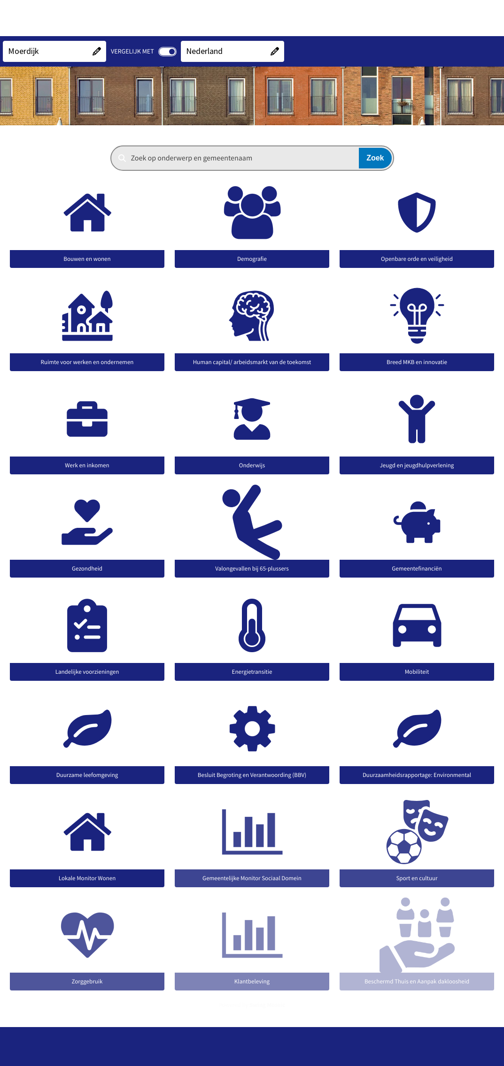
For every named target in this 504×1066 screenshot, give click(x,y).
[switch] (167, 51)
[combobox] (252, 158)
